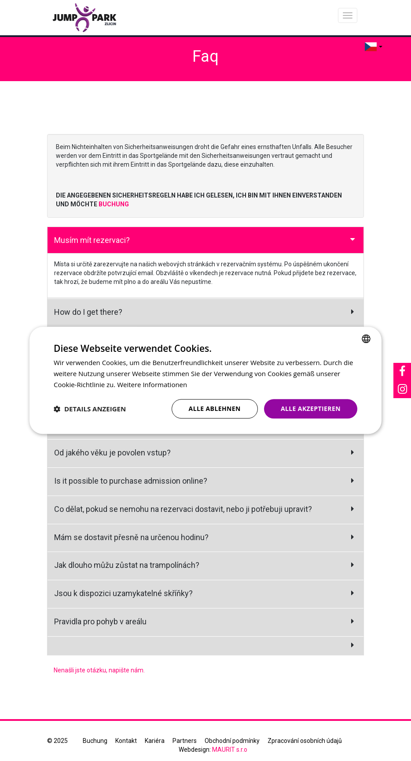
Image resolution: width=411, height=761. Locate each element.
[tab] (205, 240)
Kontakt (126, 740)
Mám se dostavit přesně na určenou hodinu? (131, 537)
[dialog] (205, 380)
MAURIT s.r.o (229, 749)
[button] (90, 409)
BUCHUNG (114, 204)
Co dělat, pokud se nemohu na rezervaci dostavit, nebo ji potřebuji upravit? (183, 509)
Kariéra (155, 740)
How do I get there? (88, 312)
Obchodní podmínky (232, 740)
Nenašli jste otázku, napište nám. (99, 670)
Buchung (95, 740)
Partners (184, 740)
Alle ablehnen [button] (215, 408)
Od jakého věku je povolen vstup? (112, 452)
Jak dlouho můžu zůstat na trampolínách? (126, 565)
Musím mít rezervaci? (92, 240)
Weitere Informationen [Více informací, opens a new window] (152, 384)
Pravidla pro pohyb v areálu (100, 621)
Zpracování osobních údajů (305, 740)
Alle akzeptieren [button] (311, 408)
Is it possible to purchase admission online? (130, 480)
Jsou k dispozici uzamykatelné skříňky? (123, 593)
